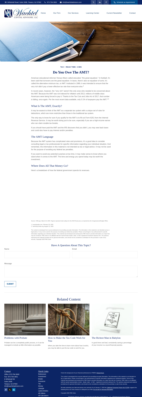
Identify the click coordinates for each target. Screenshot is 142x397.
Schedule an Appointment (124, 2)
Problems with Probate (15, 337)
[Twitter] (93, 2)
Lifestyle (41, 388)
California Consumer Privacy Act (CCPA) (118, 387)
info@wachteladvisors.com (71, 2)
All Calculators (43, 396)
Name (6, 249)
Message (8, 264)
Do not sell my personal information (103, 389)
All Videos (41, 393)
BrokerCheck (100, 373)
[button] (43, 13)
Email (74, 249)
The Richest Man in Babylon (106, 337)
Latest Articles (43, 391)
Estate (40, 379)
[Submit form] (10, 284)
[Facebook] (106, 2)
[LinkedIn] (99, 2)
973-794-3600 (50, 2)
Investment (42, 376)
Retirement (42, 374)
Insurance (41, 381)
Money (40, 386)
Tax (39, 384)
